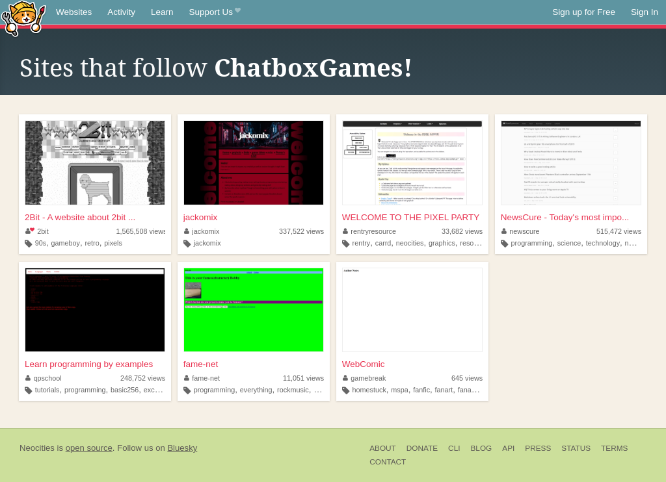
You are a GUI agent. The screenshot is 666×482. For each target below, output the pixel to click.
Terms (614, 448)
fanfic (421, 390)
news (633, 243)
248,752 (142, 378)
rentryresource (369, 231)
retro (92, 243)
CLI (454, 448)
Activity (121, 12)
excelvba (158, 390)
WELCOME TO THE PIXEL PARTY (410, 217)
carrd (383, 243)
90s (40, 243)
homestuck (369, 390)
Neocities (37, 448)
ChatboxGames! (313, 68)
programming (532, 243)
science (569, 243)
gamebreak (364, 378)
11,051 (303, 378)
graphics (442, 243)
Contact (387, 461)
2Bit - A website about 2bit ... (80, 217)
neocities (410, 243)
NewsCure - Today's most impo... (565, 217)
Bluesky (182, 448)
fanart (444, 390)
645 (467, 378)
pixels (113, 243)
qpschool (43, 378)
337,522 (301, 231)
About (382, 448)
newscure (520, 231)
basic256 (125, 390)
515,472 (618, 231)
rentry (362, 243)
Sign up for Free (583, 12)
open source (89, 448)
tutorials (47, 390)
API (508, 448)
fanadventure (478, 390)
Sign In (644, 12)
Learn (162, 12)
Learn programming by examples (89, 364)
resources (475, 243)
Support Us (215, 12)
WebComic (363, 364)
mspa (399, 390)
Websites (74, 12)
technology (603, 243)
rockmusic (293, 390)
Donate (422, 448)
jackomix (200, 217)
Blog (481, 448)
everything (256, 390)
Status (576, 448)
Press (538, 448)
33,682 (462, 231)
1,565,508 (141, 231)
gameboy (65, 243)
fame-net (200, 364)
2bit (37, 231)
